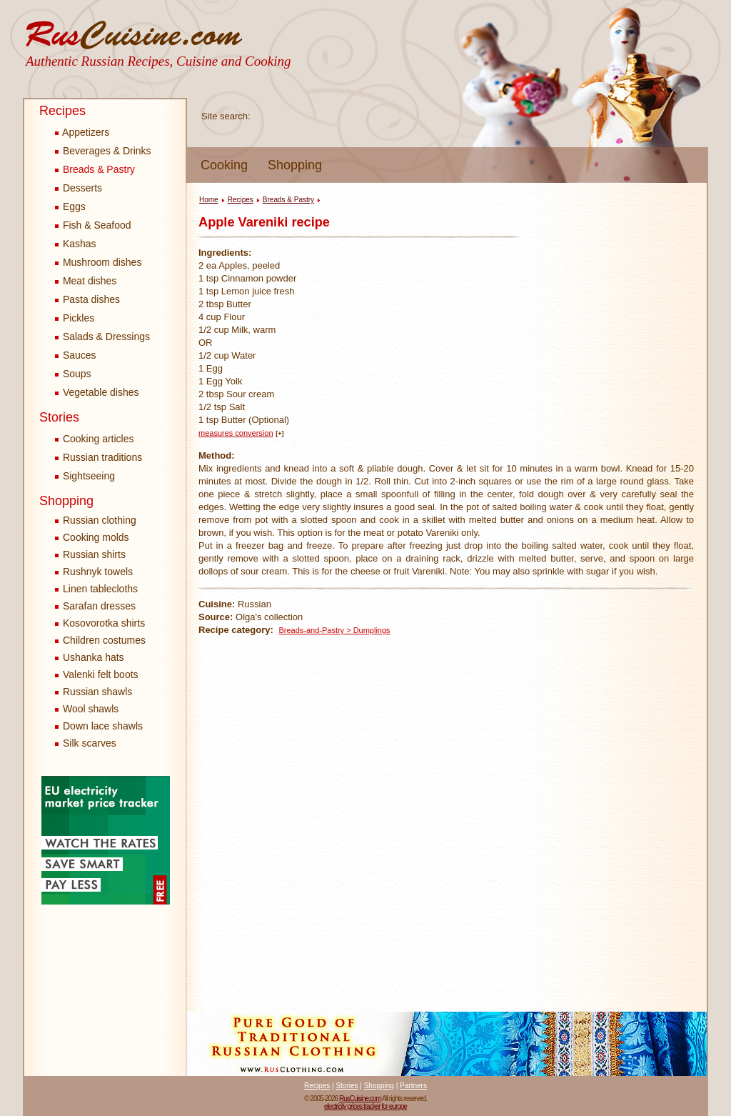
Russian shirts (94, 554)
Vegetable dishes (97, 392)
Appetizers (82, 132)
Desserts (78, 188)
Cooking (224, 165)
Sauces (75, 355)
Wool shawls (91, 708)
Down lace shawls (103, 726)
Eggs (70, 206)
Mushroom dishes (98, 262)
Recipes (62, 111)
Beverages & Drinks (103, 150)
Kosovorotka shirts (104, 623)
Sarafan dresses (99, 606)
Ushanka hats (93, 657)
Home (208, 200)
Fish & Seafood (93, 225)
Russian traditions (98, 457)
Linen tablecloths (100, 588)
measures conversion (235, 433)
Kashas (75, 243)
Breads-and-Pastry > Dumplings (334, 630)
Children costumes (104, 640)
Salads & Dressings (102, 336)
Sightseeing (85, 476)
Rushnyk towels (98, 571)
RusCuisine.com (360, 1098)
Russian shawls (97, 691)
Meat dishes (85, 281)
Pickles (74, 318)
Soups (73, 373)
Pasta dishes (87, 299)
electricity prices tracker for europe (365, 1106)
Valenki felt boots (100, 674)
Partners (413, 1086)
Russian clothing (99, 520)
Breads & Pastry (95, 169)
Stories (59, 417)
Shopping (295, 165)
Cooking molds (96, 537)
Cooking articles (94, 438)
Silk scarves (89, 743)
